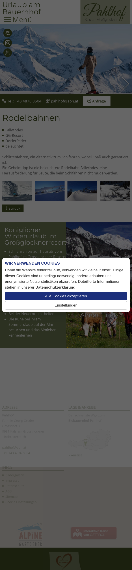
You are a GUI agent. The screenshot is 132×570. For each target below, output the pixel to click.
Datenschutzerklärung (55, 287)
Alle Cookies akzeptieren (66, 296)
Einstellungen (65, 305)
